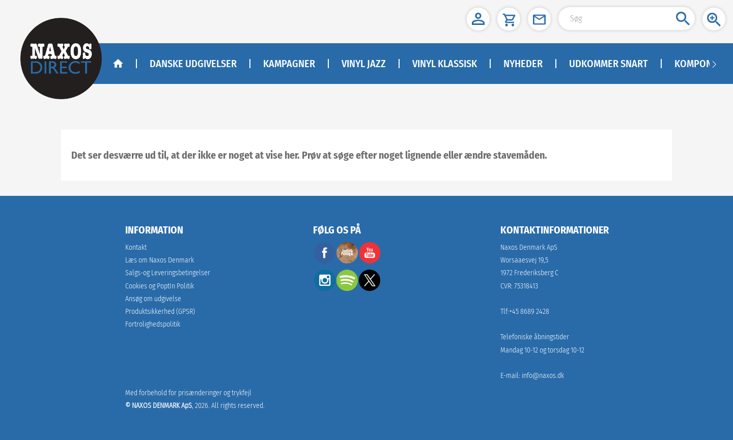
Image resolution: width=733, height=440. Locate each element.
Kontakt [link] (136, 247)
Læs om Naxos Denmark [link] (159, 260)
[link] (160, 311)
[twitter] (369, 288)
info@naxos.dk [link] (543, 375)
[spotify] (347, 288)
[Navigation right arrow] (714, 63)
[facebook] (324, 261)
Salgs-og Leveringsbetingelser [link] (167, 273)
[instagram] (324, 288)
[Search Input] (626, 18)
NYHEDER (523, 63)
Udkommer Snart (608, 63)
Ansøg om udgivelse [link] (153, 299)
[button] (478, 19)
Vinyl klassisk (444, 63)
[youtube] (369, 261)
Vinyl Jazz (364, 63)
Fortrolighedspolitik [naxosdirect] (152, 324)
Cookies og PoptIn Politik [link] (159, 286)
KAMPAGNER (289, 63)
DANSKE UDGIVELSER (193, 63)
